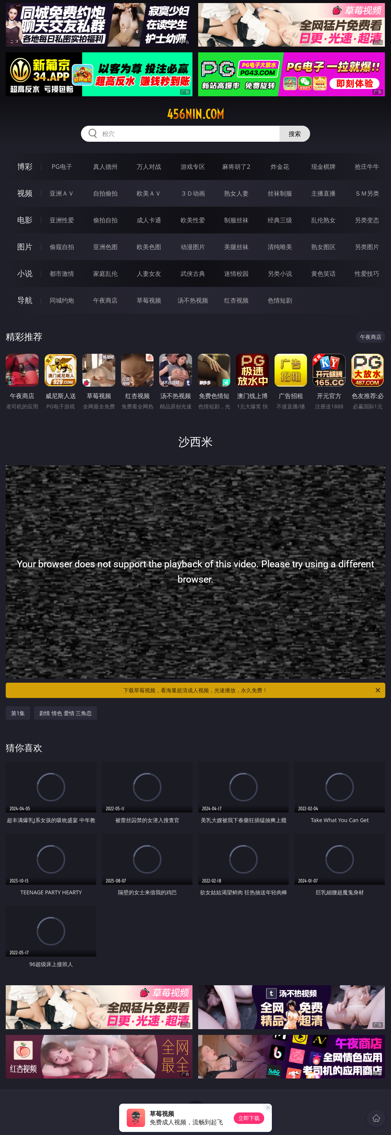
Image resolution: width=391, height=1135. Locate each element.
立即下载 (249, 1118)
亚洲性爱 (62, 220)
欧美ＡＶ (149, 193)
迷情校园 (236, 273)
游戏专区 (193, 166)
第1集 (18, 713)
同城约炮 (62, 300)
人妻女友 (149, 273)
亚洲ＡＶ (62, 193)
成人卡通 (149, 220)
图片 (24, 246)
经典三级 (280, 220)
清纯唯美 (280, 247)
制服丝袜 (236, 220)
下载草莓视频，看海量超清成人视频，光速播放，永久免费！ (252, 690)
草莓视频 (149, 300)
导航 (24, 300)
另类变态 (367, 220)
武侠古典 (193, 273)
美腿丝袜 (236, 247)
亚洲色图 (105, 247)
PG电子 (62, 166)
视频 (24, 193)
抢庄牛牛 (367, 166)
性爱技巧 (367, 273)
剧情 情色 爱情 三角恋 (65, 713)
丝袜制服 (280, 193)
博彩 (24, 166)
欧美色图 (149, 247)
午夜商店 (105, 300)
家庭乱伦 (105, 273)
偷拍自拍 (105, 220)
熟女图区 (323, 247)
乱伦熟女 (323, 220)
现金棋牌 (323, 166)
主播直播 (323, 193)
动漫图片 (193, 247)
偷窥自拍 (62, 247)
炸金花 (280, 166)
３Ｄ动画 (193, 193)
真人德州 (105, 166)
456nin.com (195, 114)
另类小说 (280, 273)
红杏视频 (236, 300)
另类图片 (367, 247)
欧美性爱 (193, 220)
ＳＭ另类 (367, 193)
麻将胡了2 (236, 166)
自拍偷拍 (105, 193)
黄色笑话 (323, 273)
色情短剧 (280, 300)
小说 (24, 273)
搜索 (295, 134)
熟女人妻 (236, 193)
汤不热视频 (193, 300)
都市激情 (62, 273)
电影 (24, 220)
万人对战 (149, 166)
